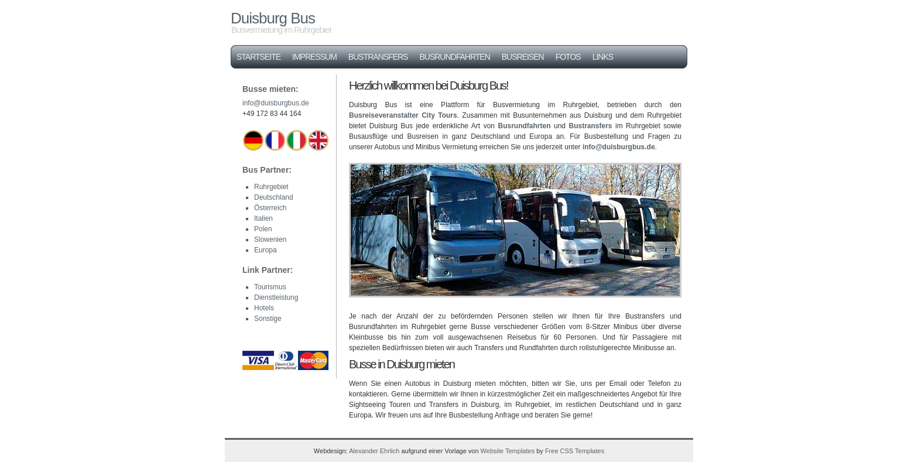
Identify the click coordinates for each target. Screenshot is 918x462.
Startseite (258, 56)
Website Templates (508, 450)
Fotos (568, 56)
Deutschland (273, 197)
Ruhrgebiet (271, 187)
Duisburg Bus (273, 18)
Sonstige (268, 318)
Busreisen (523, 56)
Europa (265, 250)
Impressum (314, 56)
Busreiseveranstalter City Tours (403, 115)
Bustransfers (378, 56)
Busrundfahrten (454, 56)
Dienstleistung (276, 297)
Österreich (270, 208)
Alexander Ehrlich (374, 450)
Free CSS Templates (574, 450)
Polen (263, 229)
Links (602, 56)
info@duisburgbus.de (619, 147)
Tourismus (270, 287)
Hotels (264, 308)
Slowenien (270, 239)
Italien (263, 218)
